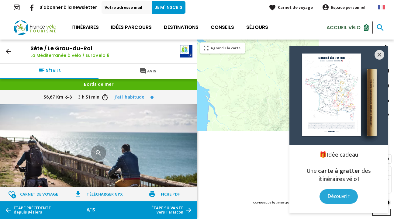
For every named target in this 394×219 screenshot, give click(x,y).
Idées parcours (131, 27)
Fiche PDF (170, 194)
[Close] (379, 55)
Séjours (257, 27)
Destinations (181, 27)
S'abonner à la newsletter (68, 7)
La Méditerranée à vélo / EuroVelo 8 (69, 55)
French (381, 7)
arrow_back (8, 51)
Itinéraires (85, 27)
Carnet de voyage (295, 7)
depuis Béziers (32, 210)
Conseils (222, 27)
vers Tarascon (167, 210)
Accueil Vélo (344, 27)
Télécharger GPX (105, 194)
